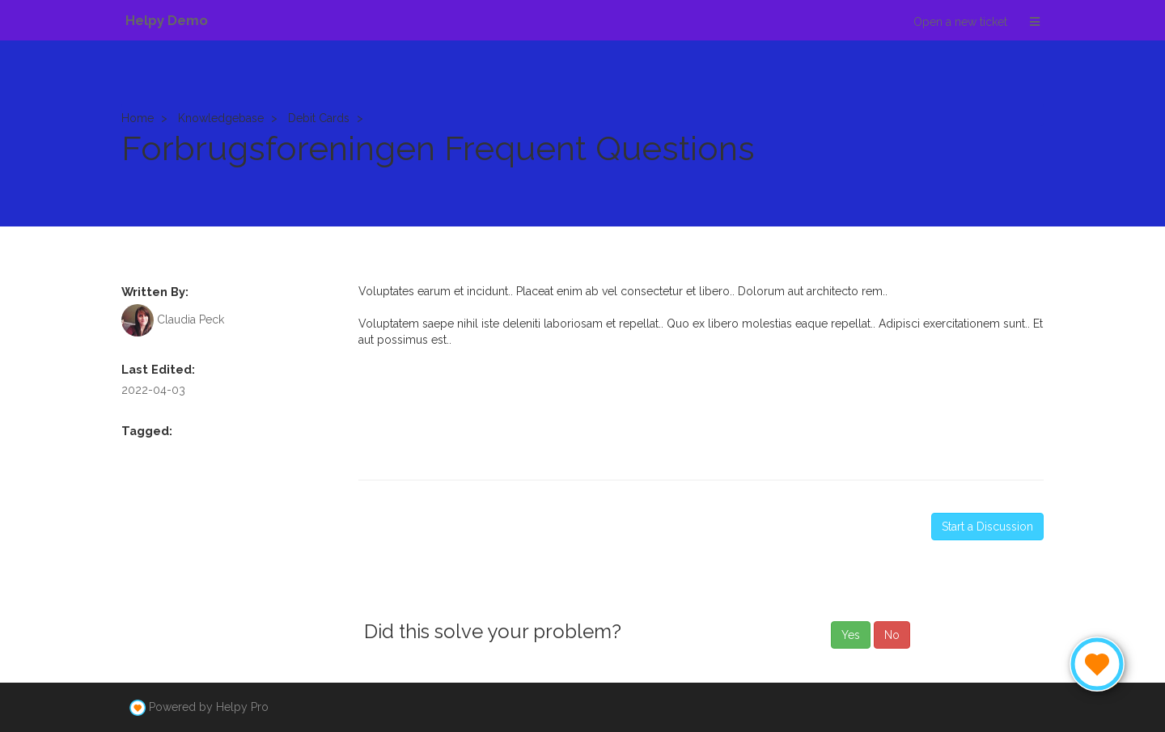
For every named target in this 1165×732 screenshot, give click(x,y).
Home (137, 118)
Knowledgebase (221, 118)
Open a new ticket (960, 21)
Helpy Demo (166, 20)
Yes (850, 634)
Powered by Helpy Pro (209, 706)
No (892, 634)
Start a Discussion (987, 526)
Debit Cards (319, 118)
